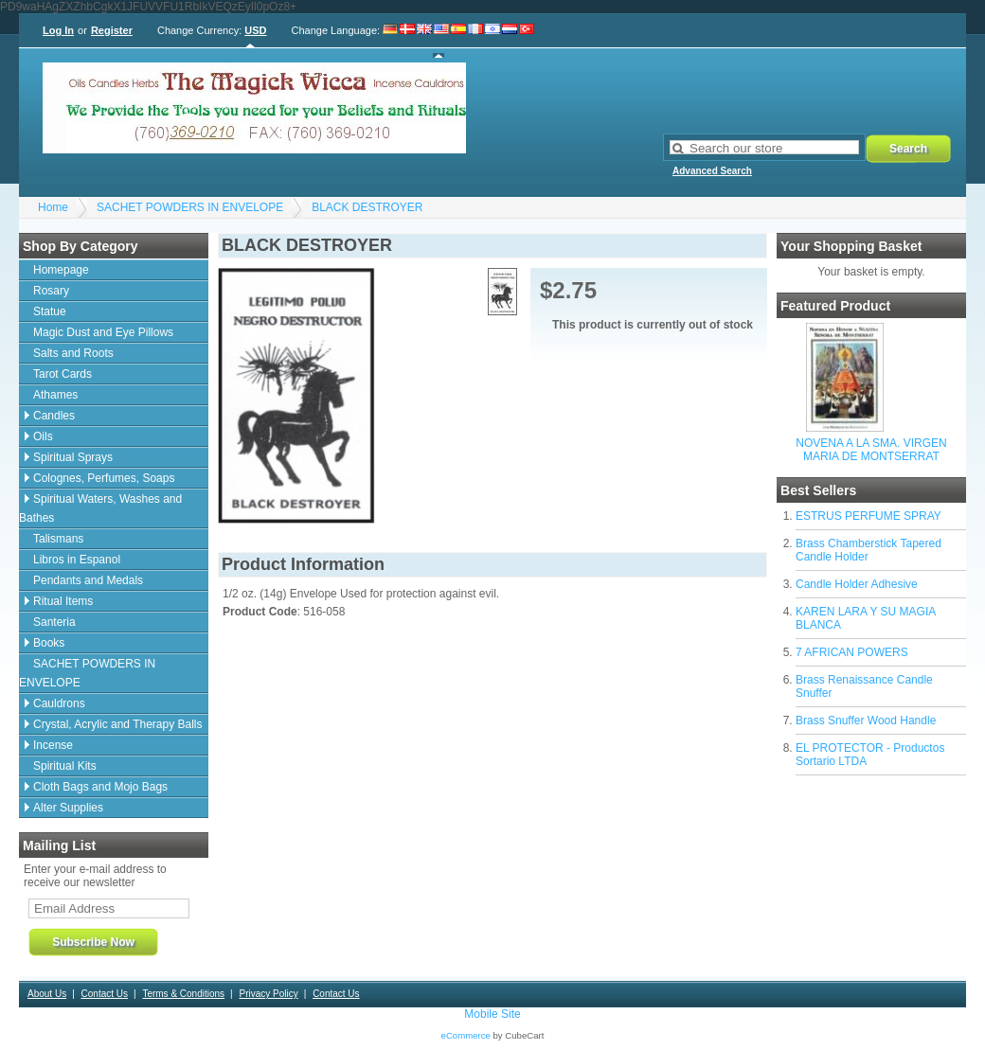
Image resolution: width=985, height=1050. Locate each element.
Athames (55, 394)
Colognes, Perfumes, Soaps (103, 478)
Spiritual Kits (65, 766)
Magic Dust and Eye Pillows (103, 332)
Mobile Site (492, 1014)
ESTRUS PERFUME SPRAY (868, 516)
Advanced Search (712, 171)
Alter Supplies (68, 807)
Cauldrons (59, 703)
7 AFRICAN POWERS (852, 652)
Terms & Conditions (183, 993)
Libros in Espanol (76, 559)
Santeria (54, 622)
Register (112, 30)
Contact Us (104, 993)
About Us (46, 993)
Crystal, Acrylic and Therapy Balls (118, 724)
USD (255, 30)
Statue (49, 311)
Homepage (61, 269)
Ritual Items (63, 601)
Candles (54, 415)
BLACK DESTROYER (367, 207)
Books (48, 643)
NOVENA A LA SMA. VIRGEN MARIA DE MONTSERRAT (871, 449)
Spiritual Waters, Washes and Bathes (100, 508)
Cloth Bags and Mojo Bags (100, 786)
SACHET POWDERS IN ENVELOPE (190, 207)
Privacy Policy (268, 993)
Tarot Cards (62, 374)
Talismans (58, 538)
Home (53, 207)
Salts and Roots (73, 353)
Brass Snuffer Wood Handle (866, 720)
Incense (53, 745)
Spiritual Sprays (73, 457)
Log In (58, 30)
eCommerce (466, 1035)
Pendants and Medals (88, 580)
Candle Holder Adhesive (857, 584)
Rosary (51, 290)
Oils (43, 436)
